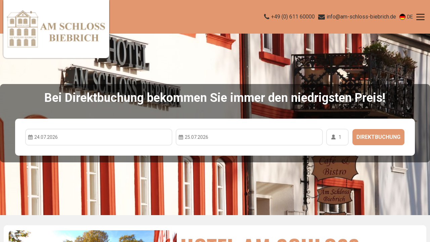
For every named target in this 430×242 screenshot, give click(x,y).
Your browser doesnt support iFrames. (215, 121)
